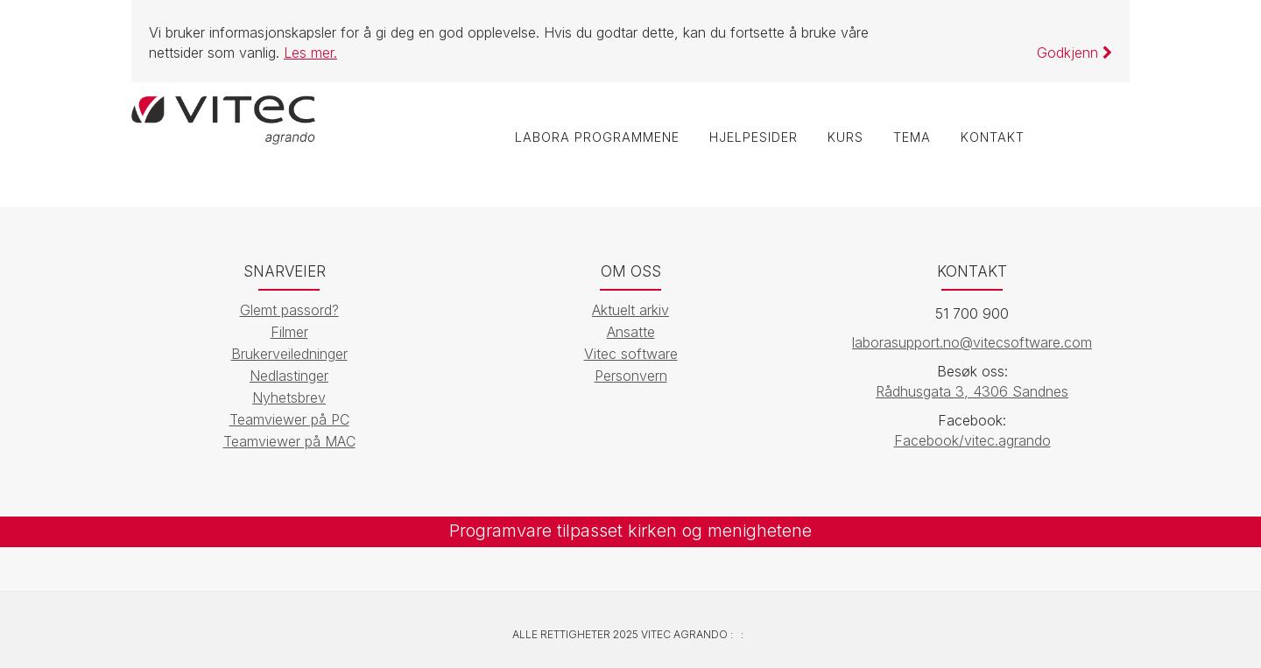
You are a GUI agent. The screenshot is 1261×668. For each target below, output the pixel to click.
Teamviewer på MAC (289, 441)
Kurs (845, 137)
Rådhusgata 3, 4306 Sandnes (972, 391)
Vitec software (631, 353)
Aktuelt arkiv (630, 310)
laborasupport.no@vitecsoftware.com (972, 342)
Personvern (631, 375)
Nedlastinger (289, 375)
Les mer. (310, 52)
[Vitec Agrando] (223, 118)
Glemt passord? (289, 310)
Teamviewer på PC (289, 419)
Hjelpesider (753, 137)
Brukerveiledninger (289, 353)
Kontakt (993, 137)
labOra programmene (597, 137)
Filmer (289, 332)
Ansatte (631, 332)
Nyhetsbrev (289, 397)
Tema (912, 137)
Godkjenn (1074, 52)
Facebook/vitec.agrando (972, 440)
